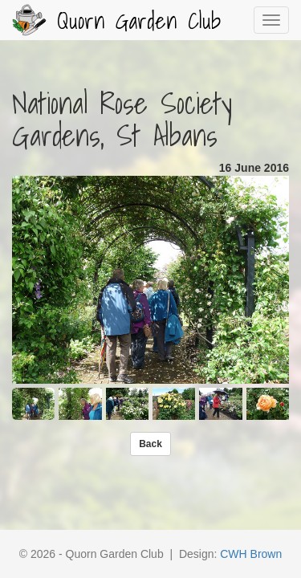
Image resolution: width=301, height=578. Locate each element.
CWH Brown (251, 553)
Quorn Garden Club (116, 20)
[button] (150, 444)
